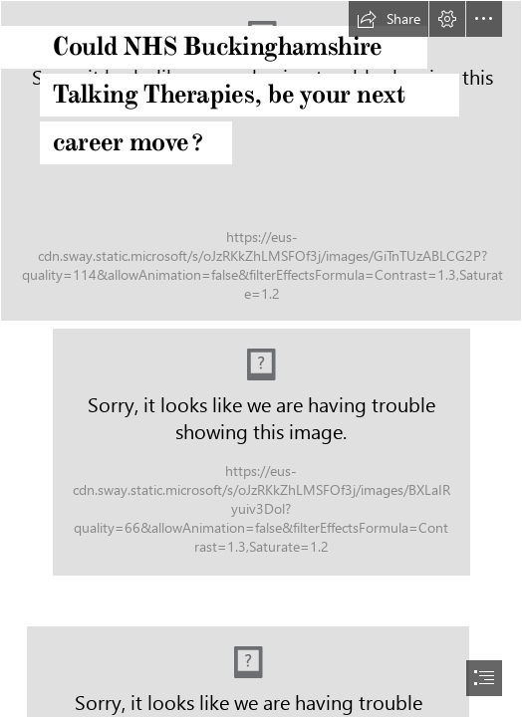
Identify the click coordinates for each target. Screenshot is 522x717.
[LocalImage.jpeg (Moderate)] (261, 452)
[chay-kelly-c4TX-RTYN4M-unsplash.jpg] (261, 161)
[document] (261, 358)
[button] (388, 19)
